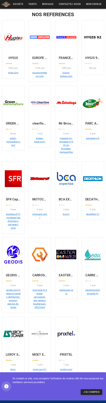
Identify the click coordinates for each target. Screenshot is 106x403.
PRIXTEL (66, 354)
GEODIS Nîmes (16, 275)
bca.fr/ (66, 214)
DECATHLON (94, 199)
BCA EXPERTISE (70, 199)
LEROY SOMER (16, 354)
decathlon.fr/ (92, 214)
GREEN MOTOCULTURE (22, 123)
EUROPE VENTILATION (49, 58)
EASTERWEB (68, 275)
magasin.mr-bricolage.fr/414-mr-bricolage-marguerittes (66, 145)
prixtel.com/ (66, 369)
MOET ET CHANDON (47, 354)
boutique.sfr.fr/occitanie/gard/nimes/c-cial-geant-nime (13, 221)
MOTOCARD (41, 199)
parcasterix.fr (93, 138)
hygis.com (13, 73)
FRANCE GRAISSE (72, 58)
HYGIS (13, 58)
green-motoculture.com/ (13, 141)
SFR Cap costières (19, 199)
